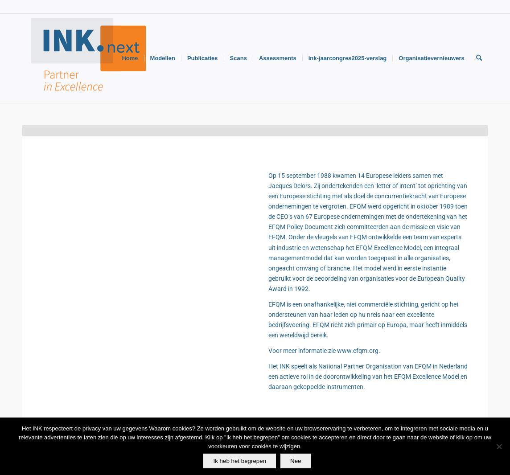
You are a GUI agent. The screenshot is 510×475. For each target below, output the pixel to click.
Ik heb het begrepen (239, 461)
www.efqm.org (357, 350)
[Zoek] (479, 58)
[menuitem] (130, 58)
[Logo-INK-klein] (89, 58)
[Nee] (498, 446)
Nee (295, 461)
